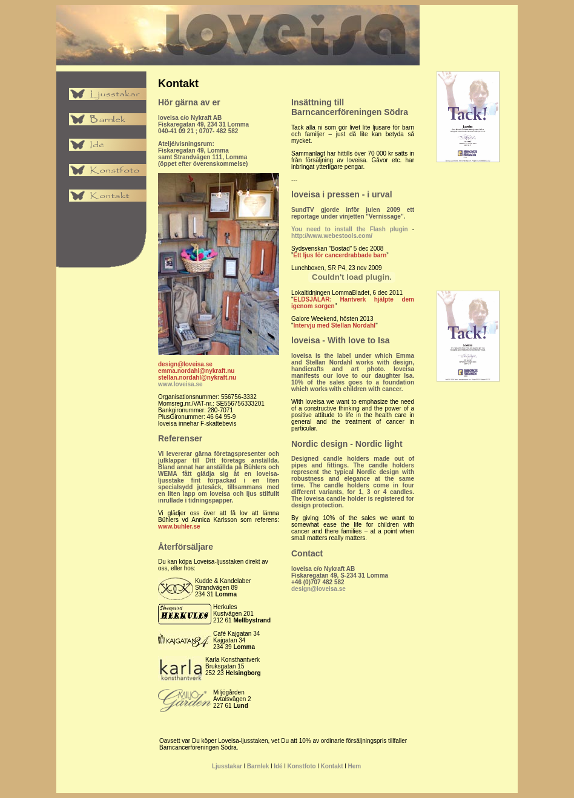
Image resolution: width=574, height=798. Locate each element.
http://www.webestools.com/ (331, 235)
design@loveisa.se (318, 588)
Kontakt (331, 766)
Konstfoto (301, 766)
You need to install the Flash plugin (349, 229)
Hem (354, 766)
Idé (278, 766)
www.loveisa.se (180, 384)
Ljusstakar (227, 766)
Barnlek (258, 766)
